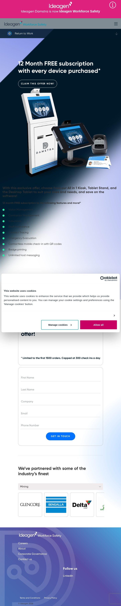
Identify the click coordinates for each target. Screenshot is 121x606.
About (22, 548)
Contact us (25, 559)
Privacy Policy (50, 598)
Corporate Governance (32, 553)
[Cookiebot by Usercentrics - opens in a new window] (102, 278)
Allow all (98, 324)
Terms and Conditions (30, 598)
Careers (23, 543)
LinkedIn (68, 575)
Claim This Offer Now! (37, 83)
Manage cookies (60, 324)
